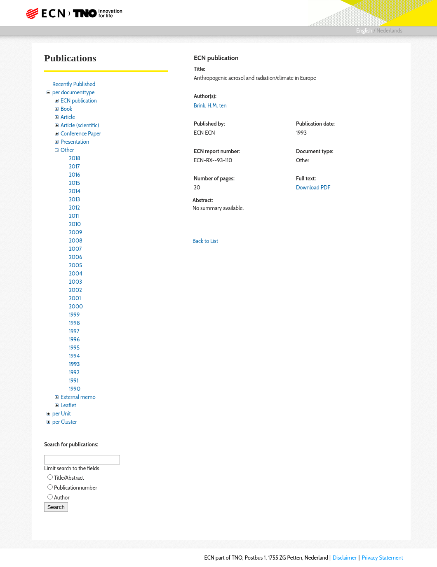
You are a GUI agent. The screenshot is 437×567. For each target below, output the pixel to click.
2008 (75, 240)
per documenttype (73, 92)
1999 (74, 314)
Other (67, 150)
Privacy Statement (382, 557)
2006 (75, 257)
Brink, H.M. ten (210, 105)
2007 (75, 248)
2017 (74, 166)
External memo (78, 397)
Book (66, 108)
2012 (74, 207)
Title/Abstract (69, 477)
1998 (74, 323)
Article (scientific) (80, 125)
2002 (75, 290)
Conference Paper (81, 133)
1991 (73, 380)
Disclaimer (345, 557)
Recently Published (73, 84)
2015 (74, 183)
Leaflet (68, 405)
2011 (74, 215)
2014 (74, 191)
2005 (75, 265)
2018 (74, 158)
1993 (74, 364)
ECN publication (79, 100)
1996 (74, 339)
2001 (75, 298)
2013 (74, 199)
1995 (74, 347)
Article (68, 117)
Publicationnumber (75, 487)
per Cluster (64, 421)
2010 (75, 224)
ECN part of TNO (76, 13)
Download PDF (313, 187)
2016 (74, 174)
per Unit (61, 413)
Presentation (75, 141)
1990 (74, 388)
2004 (75, 273)
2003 (75, 281)
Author (61, 497)
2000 (76, 306)
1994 (74, 355)
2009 (75, 232)
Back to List (205, 241)
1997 (74, 331)
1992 (74, 372)
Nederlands (389, 30)
